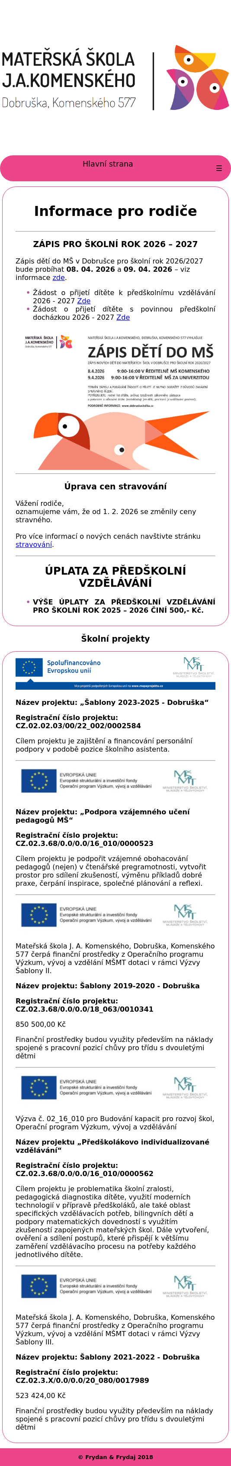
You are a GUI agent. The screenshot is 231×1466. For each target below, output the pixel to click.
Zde (83, 301)
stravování (34, 544)
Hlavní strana (108, 164)
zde (58, 277)
